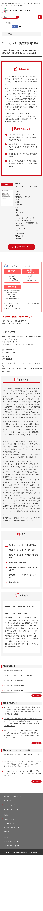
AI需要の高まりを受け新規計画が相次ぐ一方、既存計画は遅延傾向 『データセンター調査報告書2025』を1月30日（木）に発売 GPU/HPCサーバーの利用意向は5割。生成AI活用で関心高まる (23, 722)
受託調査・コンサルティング (13, 796)
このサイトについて (10, 819)
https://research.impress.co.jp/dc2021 (15, 324)
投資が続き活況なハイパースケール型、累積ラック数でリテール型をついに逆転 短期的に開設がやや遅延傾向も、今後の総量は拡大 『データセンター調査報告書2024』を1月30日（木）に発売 (22, 734)
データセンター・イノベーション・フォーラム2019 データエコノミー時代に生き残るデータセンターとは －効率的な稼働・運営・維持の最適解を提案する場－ (22, 764)
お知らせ (7, 815)
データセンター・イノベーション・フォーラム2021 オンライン (22, 756)
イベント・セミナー (10, 805)
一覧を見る (38, 695)
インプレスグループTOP (11, 846)
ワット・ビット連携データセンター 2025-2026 (18, 675)
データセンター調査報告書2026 (14, 670)
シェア (14, 26)
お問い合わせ (8, 832)
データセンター (16, 23)
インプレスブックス (13, 309)
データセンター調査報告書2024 (14, 685)
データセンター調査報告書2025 (14, 680)
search (17, 17)
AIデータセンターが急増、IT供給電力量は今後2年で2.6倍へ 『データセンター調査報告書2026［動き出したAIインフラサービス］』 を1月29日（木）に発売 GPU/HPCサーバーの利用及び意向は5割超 (22, 710)
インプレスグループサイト (12, 841)
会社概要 (7, 837)
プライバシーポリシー (11, 823)
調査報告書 (8, 23)
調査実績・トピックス (11, 809)
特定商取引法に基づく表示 (12, 827)
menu (39, 17)
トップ (3, 23)
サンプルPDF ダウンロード (21, 247)
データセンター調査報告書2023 (14, 690)
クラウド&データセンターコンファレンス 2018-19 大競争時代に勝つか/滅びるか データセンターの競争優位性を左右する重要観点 (22, 773)
